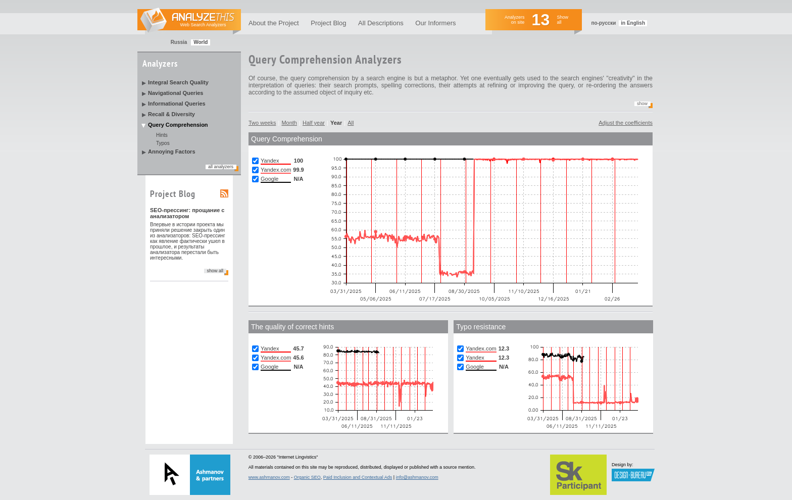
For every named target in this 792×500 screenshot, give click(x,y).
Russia (179, 42)
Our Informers (435, 23)
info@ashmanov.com (417, 477)
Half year (314, 123)
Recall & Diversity (171, 114)
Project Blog (328, 23)
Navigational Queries (175, 93)
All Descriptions (381, 23)
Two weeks (262, 123)
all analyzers (220, 166)
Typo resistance (481, 327)
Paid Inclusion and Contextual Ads (357, 477)
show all (215, 270)
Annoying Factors (171, 151)
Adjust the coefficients (626, 123)
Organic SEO (307, 477)
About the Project (274, 23)
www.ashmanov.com (269, 477)
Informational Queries (177, 104)
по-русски (603, 23)
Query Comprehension (178, 125)
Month (289, 123)
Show (642, 103)
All (351, 123)
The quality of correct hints (292, 327)
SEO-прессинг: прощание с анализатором (187, 213)
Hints (162, 135)
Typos (163, 143)
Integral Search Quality (178, 82)
